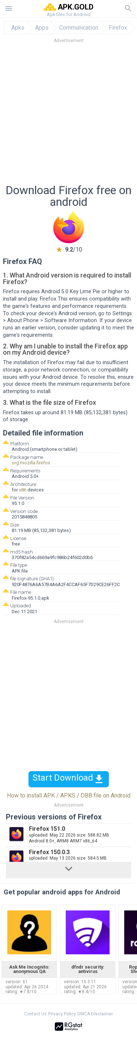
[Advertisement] (68, 115)
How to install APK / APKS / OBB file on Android (68, 795)
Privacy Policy (62, 1013)
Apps (42, 28)
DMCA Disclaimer (95, 1013)
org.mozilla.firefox (31, 462)
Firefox (118, 28)
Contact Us (35, 1013)
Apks (17, 28)
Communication (78, 28)
